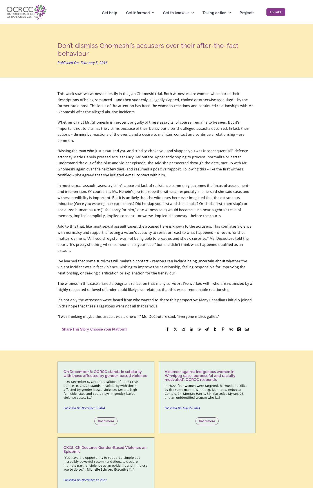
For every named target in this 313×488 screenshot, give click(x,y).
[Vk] (231, 329)
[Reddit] (183, 329)
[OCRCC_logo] (27, 6)
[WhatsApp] (199, 329)
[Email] (247, 329)
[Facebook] (168, 329)
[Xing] (239, 329)
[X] (175, 329)
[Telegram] (207, 329)
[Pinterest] (223, 329)
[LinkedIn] (191, 329)
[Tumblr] (215, 329)
